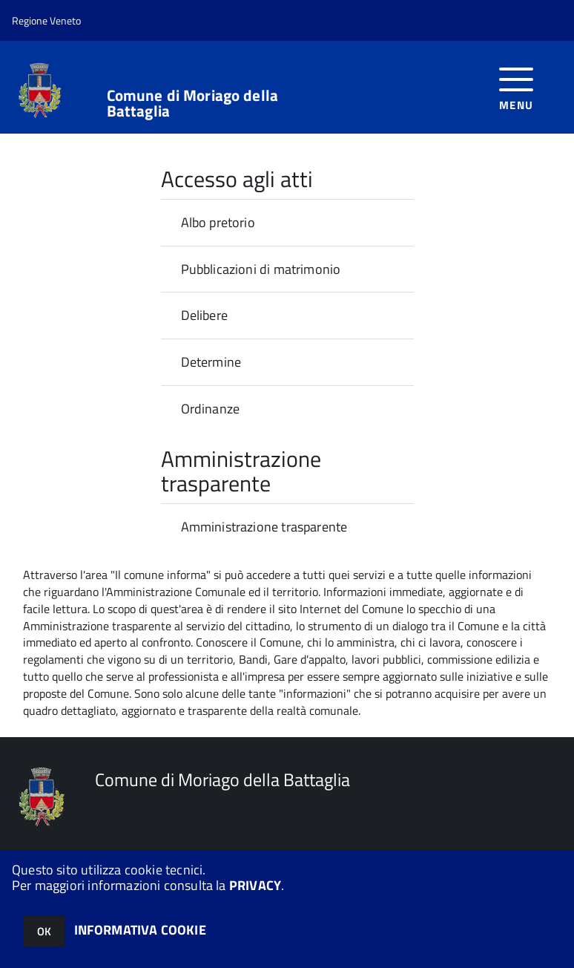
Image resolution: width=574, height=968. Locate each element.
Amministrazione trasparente (264, 527)
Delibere (204, 315)
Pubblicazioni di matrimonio (261, 269)
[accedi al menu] (516, 87)
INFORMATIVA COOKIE (140, 930)
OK (44, 931)
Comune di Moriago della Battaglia (192, 103)
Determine (211, 362)
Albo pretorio (218, 222)
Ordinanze (210, 409)
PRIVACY (255, 885)
